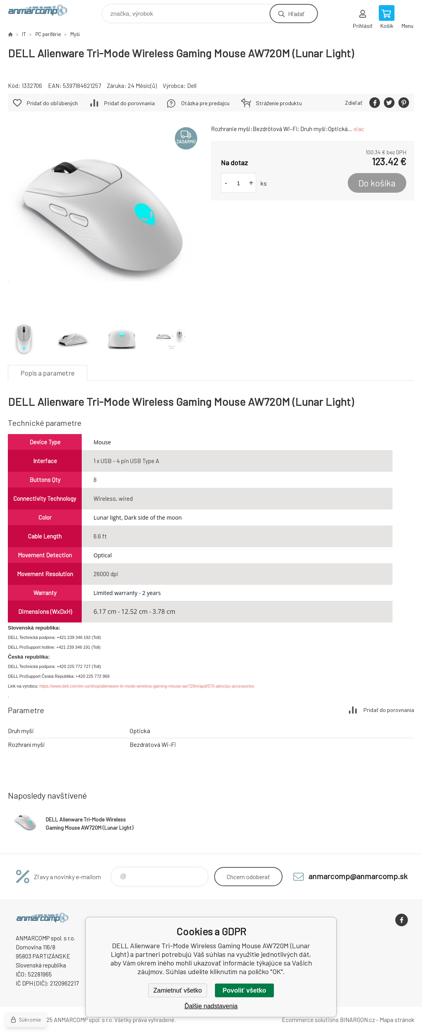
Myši (75, 34)
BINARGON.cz (357, 1019)
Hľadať (296, 13)
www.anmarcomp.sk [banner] (42, 11)
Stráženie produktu (279, 103)
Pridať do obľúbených (52, 103)
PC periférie (48, 34)
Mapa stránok (397, 1019)
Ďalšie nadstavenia (210, 1006)
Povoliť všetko (244, 990)
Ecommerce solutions (310, 1019)
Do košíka (377, 182)
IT (24, 34)
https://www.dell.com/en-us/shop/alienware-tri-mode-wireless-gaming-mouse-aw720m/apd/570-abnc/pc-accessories (147, 686)
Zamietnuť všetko (177, 990)
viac (359, 128)
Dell (191, 85)
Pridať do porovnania (129, 103)
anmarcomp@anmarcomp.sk (357, 876)
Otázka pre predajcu (205, 103)
